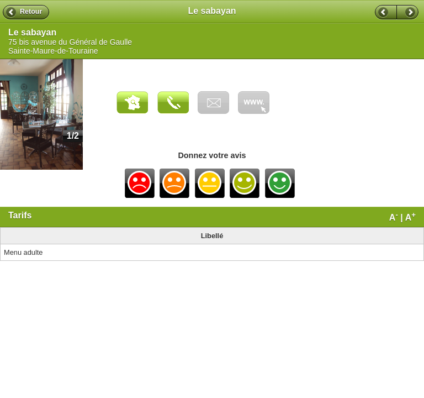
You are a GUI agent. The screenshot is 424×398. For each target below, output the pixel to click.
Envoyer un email (213, 102)
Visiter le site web (253, 102)
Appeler (173, 102)
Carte (132, 102)
